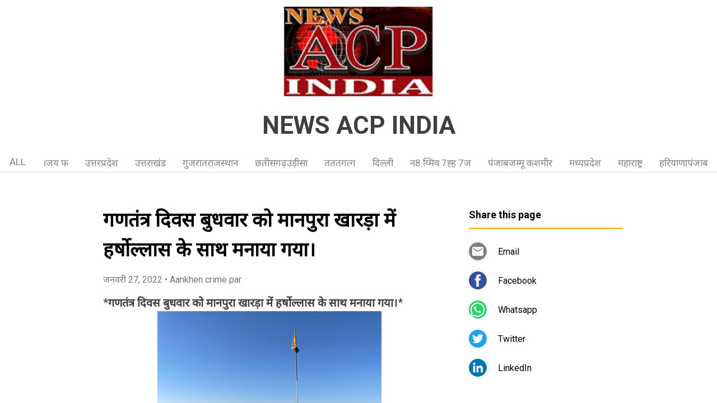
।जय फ (55, 162)
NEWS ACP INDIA (358, 125)
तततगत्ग (340, 162)
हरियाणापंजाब (683, 162)
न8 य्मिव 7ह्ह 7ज (440, 162)
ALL (18, 161)
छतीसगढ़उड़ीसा (281, 162)
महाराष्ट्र (630, 162)
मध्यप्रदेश (585, 162)
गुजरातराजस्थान (210, 162)
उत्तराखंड (150, 162)
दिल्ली (383, 162)
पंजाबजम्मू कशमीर (520, 162)
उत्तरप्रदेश (101, 162)
